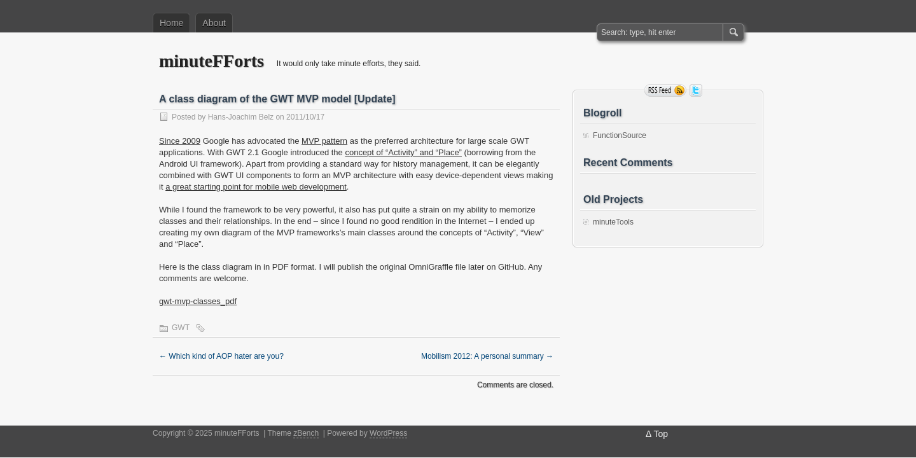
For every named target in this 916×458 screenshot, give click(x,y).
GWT (181, 327)
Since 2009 (179, 141)
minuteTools (613, 222)
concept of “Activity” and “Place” (403, 152)
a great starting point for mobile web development (256, 186)
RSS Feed (665, 90)
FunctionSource (619, 135)
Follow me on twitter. (696, 90)
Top (660, 434)
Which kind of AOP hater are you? (221, 356)
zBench (306, 433)
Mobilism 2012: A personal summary (487, 356)
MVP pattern (324, 141)
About (214, 23)
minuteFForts (211, 61)
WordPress (388, 433)
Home (171, 23)
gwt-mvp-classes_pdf (198, 301)
